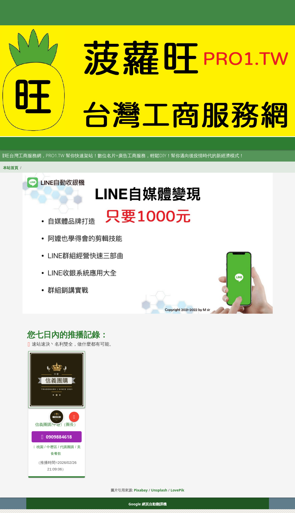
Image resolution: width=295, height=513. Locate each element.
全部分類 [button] (37, 143)
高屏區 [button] (155, 143)
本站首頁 (10, 168)
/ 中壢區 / (51, 447)
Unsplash (159, 490)
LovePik (177, 490)
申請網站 (225, 143)
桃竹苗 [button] (86, 143)
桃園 (38, 447)
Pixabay (141, 490)
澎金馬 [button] (202, 143)
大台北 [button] (62, 143)
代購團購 (67, 447)
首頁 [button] (13, 143)
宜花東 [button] (179, 143)
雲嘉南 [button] (132, 143)
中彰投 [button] (109, 143)
